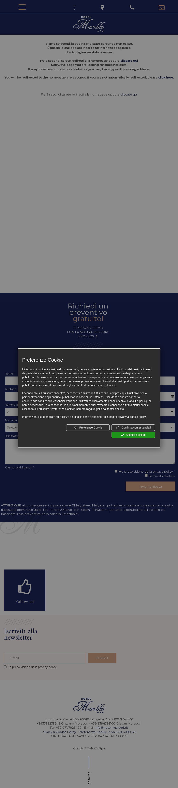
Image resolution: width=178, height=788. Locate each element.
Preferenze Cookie (87, 427)
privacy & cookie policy (132, 416)
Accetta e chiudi (133, 435)
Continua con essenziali (133, 427)
